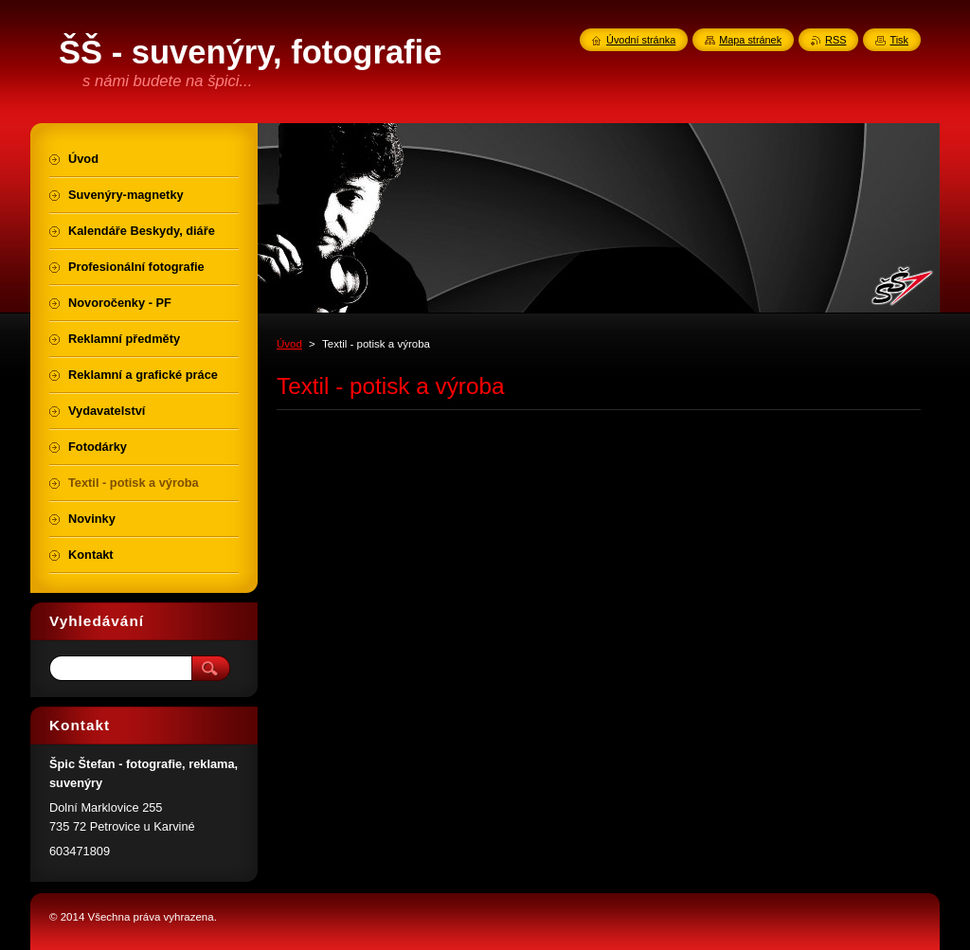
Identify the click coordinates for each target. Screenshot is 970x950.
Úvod (289, 344)
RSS (835, 39)
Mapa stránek (750, 39)
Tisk (898, 39)
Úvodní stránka (640, 39)
